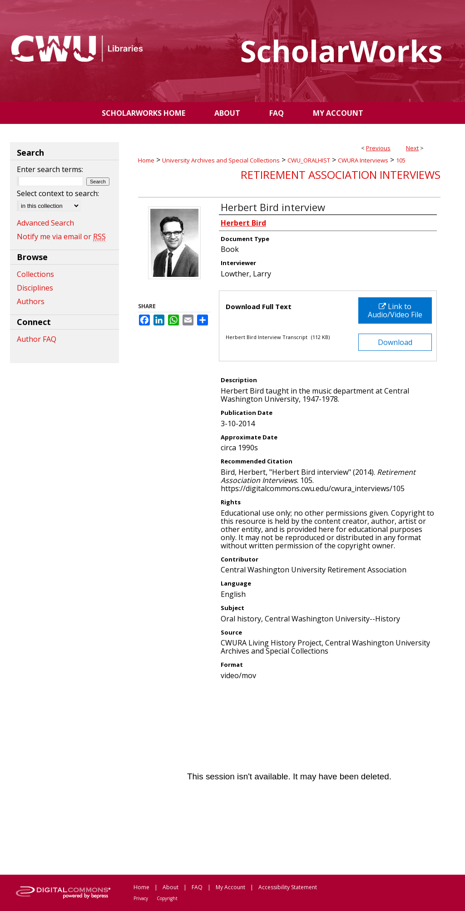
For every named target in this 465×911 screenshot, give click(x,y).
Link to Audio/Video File (395, 310)
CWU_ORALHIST (308, 160)
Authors (31, 301)
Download (395, 342)
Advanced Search (45, 223)
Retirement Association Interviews (340, 174)
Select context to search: (58, 193)
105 (401, 160)
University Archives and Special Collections (221, 160)
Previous (378, 148)
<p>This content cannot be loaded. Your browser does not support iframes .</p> (289, 776)
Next (412, 148)
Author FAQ (36, 339)
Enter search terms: (50, 169)
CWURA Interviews (363, 160)
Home (146, 160)
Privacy (141, 898)
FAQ (197, 887)
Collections (35, 274)
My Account (230, 887)
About (170, 887)
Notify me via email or (61, 236)
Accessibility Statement (287, 887)
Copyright (167, 898)
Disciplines (35, 288)
